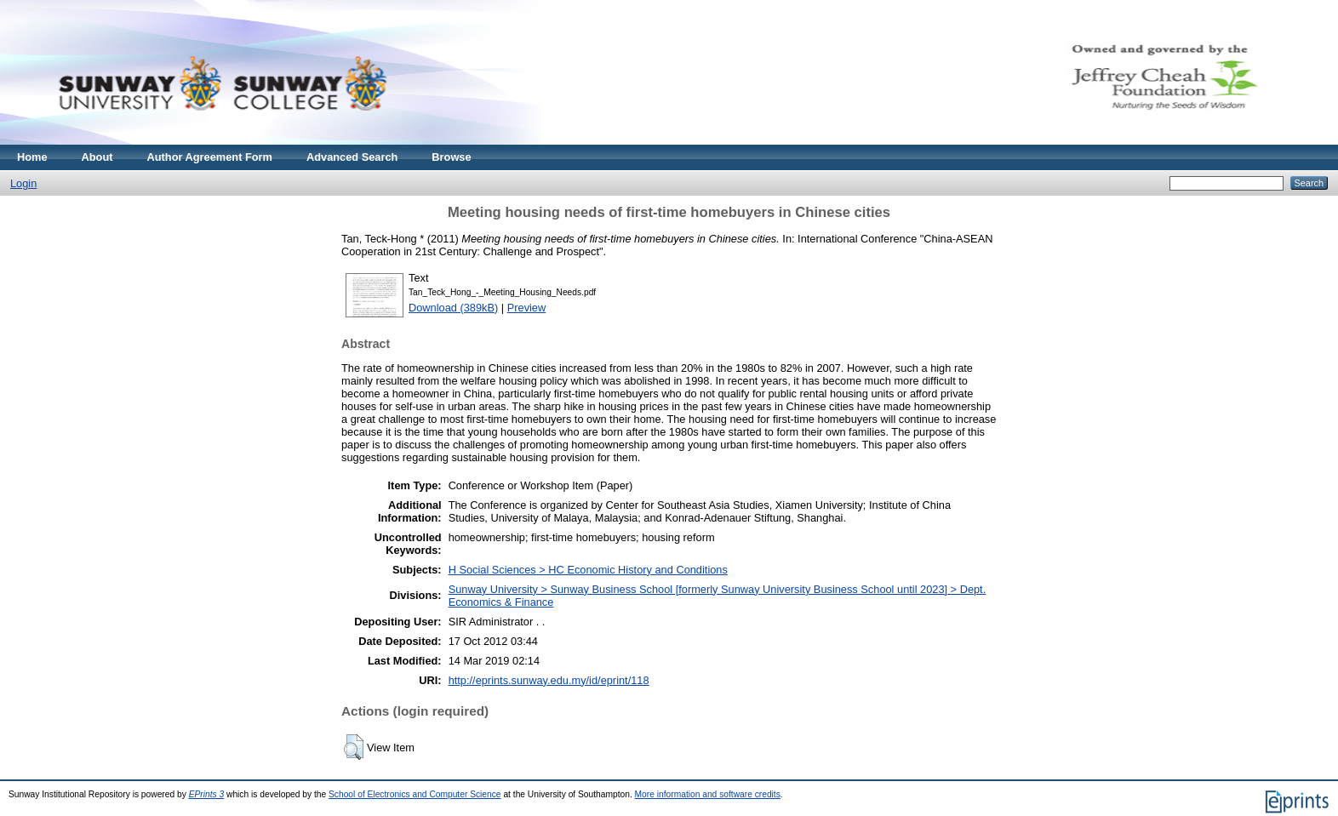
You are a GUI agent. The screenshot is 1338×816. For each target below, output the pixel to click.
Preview (526, 307)
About (97, 157)
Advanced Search (351, 157)
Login (23, 183)
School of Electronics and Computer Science (415, 794)
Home (32, 157)
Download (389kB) (453, 307)
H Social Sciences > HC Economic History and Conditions (588, 569)
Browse (451, 157)
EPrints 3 (207, 794)
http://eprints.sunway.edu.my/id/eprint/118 (549, 680)
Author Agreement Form (209, 157)
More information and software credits (707, 794)
